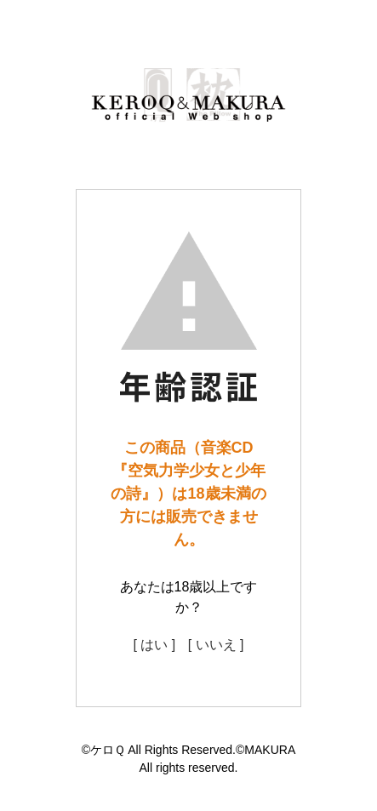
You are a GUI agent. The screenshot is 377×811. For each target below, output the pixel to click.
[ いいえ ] (216, 644)
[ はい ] (154, 644)
